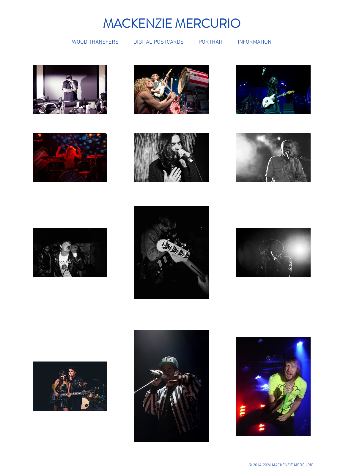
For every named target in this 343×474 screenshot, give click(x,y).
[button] (254, 42)
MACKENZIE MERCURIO (171, 24)
